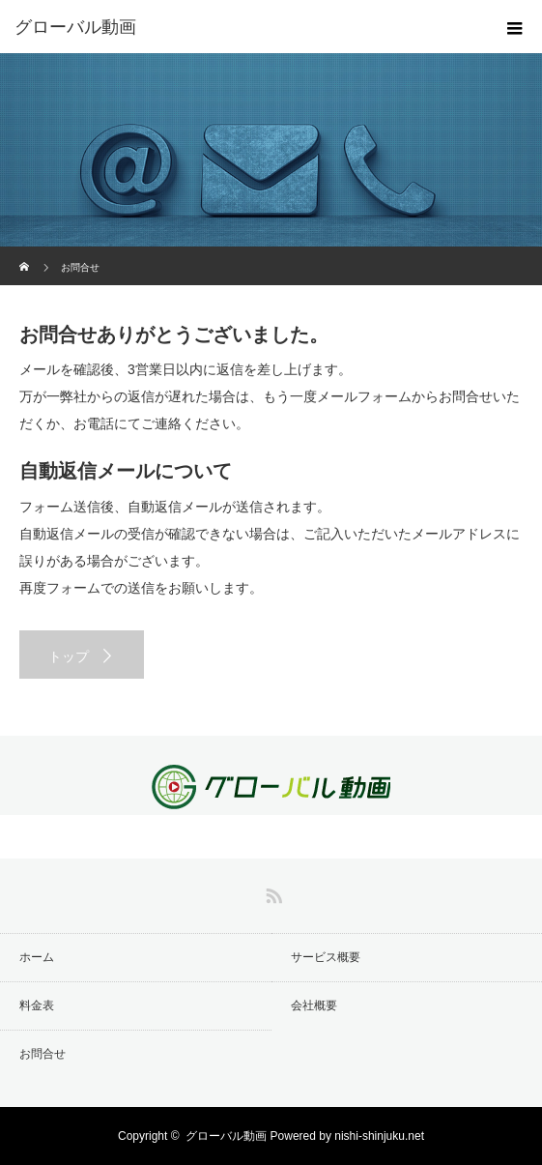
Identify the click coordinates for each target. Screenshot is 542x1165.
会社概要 (314, 1005)
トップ (68, 656)
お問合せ (42, 1054)
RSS (271, 892)
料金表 (36, 1005)
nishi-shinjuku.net (379, 1136)
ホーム (36, 957)
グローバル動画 (226, 1136)
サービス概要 (325, 957)
